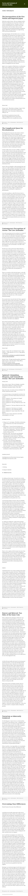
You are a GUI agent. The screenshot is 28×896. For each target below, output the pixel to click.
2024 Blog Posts (20, 122)
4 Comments (5, 370)
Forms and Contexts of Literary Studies (9, 4)
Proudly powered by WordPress (7, 894)
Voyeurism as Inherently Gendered (11, 717)
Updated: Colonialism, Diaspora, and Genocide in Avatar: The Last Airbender (13, 377)
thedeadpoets (13, 122)
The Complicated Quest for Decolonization (12, 129)
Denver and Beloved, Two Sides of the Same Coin (12, 614)
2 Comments (5, 123)
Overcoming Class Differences (14, 804)
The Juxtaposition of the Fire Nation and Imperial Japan (13, 17)
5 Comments (5, 223)
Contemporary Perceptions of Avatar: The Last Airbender (13, 229)
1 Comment (5, 711)
